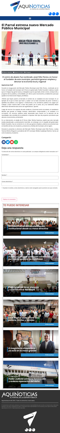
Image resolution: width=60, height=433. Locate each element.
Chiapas (28, 72)
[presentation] (14, 194)
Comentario (5, 154)
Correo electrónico (7, 181)
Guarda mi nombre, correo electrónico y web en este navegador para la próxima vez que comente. (30, 188)
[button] (30, 18)
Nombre (4, 175)
